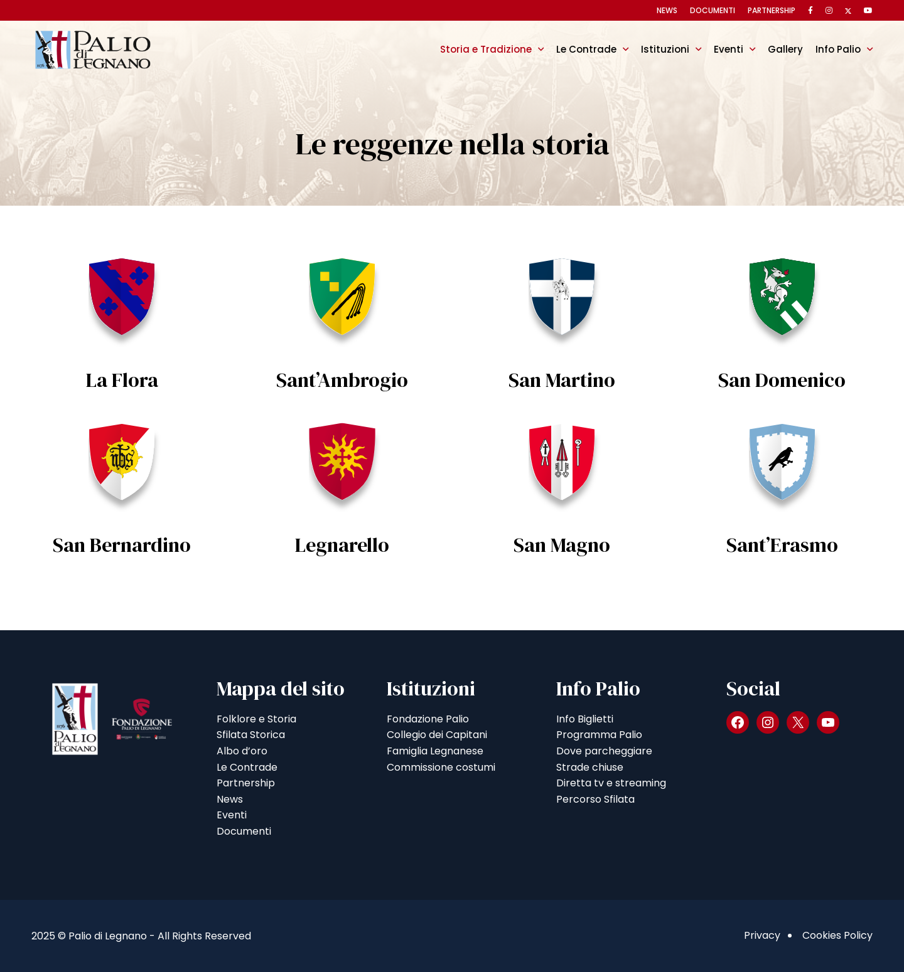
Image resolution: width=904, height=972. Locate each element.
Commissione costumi (441, 767)
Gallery (785, 49)
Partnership (771, 10)
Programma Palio (599, 734)
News (667, 10)
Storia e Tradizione (486, 49)
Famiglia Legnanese (435, 751)
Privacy (762, 935)
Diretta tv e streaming (611, 783)
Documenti (712, 10)
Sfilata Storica (251, 734)
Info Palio (838, 49)
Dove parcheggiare (604, 751)
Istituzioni (665, 49)
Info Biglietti (584, 719)
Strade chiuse (589, 767)
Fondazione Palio (428, 719)
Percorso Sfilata (595, 799)
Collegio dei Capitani (437, 734)
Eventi (728, 49)
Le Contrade (586, 49)
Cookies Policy (837, 935)
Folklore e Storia (256, 719)
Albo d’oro (242, 751)
